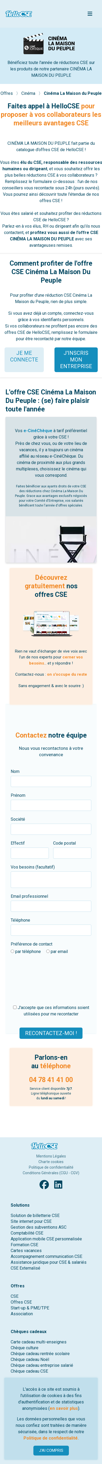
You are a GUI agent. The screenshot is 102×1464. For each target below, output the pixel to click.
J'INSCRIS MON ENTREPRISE (76, 359)
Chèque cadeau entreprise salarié (42, 1365)
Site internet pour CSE (31, 1221)
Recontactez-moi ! (51, 1033)
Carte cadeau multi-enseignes (38, 1341)
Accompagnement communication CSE (46, 1256)
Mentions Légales (51, 1156)
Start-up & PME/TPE (30, 1307)
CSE (14, 1296)
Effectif (18, 843)
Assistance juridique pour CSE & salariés (49, 1262)
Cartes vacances (26, 1250)
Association (22, 1313)
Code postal (64, 843)
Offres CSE (21, 1302)
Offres (7, 93)
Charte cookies (51, 1162)
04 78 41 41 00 (51, 1080)
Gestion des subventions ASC (38, 1227)
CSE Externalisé (25, 1268)
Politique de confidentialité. (51, 1438)
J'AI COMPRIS (51, 1450)
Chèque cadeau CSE (29, 1371)
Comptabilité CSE (27, 1233)
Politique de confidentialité (51, 1167)
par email (57, 951)
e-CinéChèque (37, 430)
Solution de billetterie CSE (35, 1215)
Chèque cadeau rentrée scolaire (40, 1353)
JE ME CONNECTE (24, 356)
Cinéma (28, 93)
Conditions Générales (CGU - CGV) (51, 1173)
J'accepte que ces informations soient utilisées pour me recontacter (51, 1010)
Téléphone (20, 920)
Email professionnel (29, 896)
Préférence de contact (31, 944)
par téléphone (26, 951)
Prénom (18, 795)
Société (18, 819)
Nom (15, 771)
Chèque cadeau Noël (30, 1359)
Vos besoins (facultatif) (33, 867)
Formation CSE (24, 1244)
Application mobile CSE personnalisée (46, 1238)
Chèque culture (24, 1347)
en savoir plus (64, 1408)
